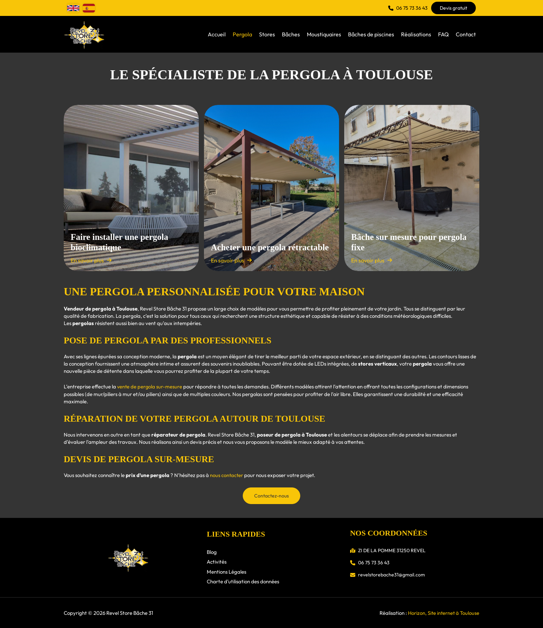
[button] (408, 8)
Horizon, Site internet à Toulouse (443, 612)
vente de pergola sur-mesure (150, 386)
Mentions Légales (226, 571)
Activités (216, 561)
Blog (212, 551)
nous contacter (227, 475)
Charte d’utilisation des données (243, 581)
